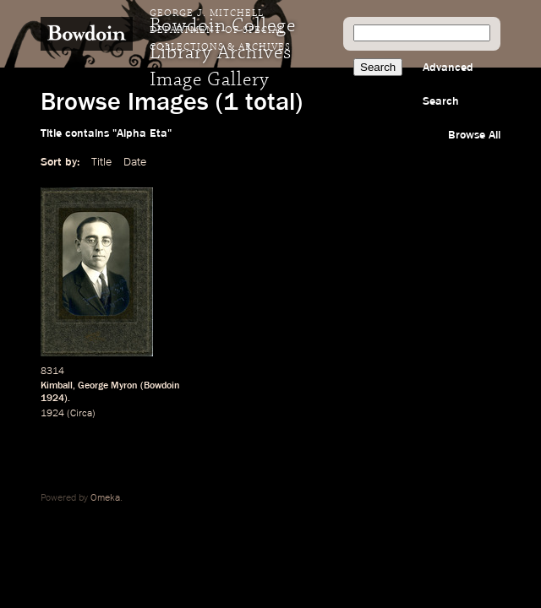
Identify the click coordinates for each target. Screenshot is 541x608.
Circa (81, 414)
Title (101, 162)
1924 (52, 399)
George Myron (108, 386)
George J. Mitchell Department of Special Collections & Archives (220, 30)
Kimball (57, 386)
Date (134, 162)
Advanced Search (448, 84)
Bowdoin (162, 386)
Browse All (474, 135)
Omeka (105, 498)
